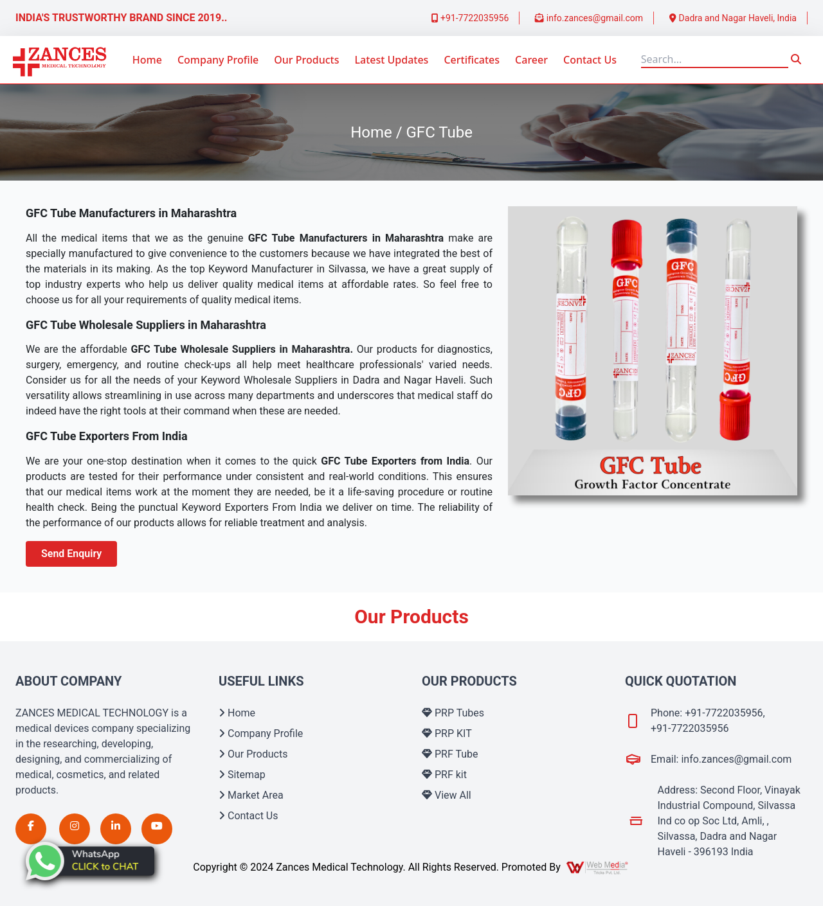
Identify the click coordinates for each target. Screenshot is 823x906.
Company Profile (217, 60)
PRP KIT (447, 733)
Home (147, 60)
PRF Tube (450, 754)
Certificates (472, 60)
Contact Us (590, 60)
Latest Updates (391, 60)
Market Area (251, 795)
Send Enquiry (71, 553)
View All (446, 795)
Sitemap (242, 774)
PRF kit (444, 774)
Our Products (306, 60)
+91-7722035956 (470, 18)
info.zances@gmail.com (589, 18)
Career (531, 60)
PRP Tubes (453, 713)
